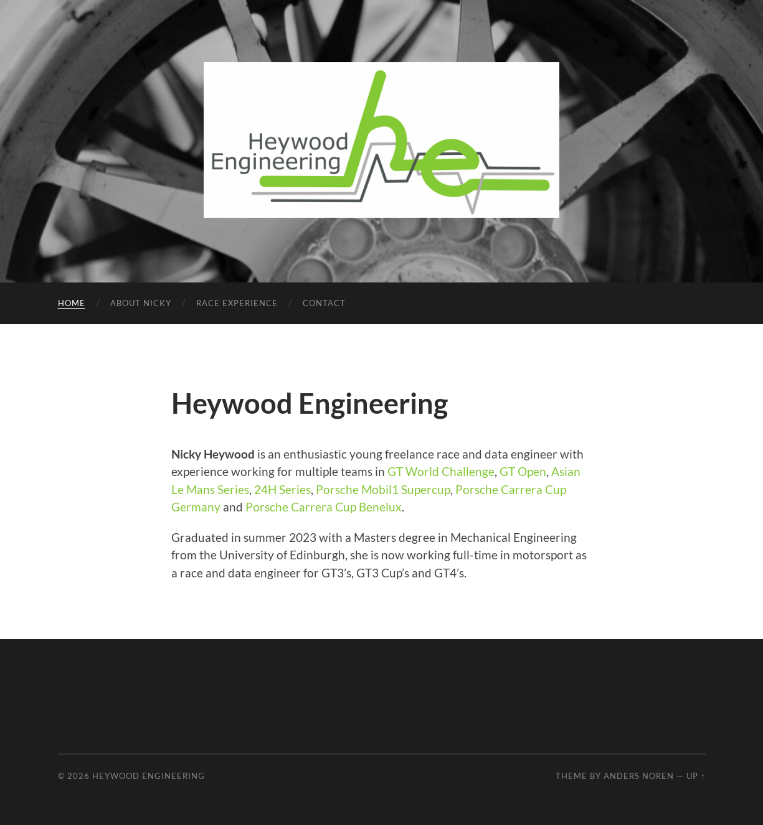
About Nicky (140, 303)
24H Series (282, 489)
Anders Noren (639, 776)
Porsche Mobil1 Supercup (383, 489)
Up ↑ (695, 776)
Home (71, 303)
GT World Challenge (441, 471)
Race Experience (237, 303)
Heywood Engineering (148, 776)
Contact (324, 303)
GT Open (523, 471)
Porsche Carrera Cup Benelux (323, 507)
